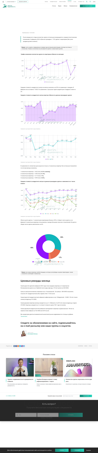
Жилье (65, 6)
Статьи (54, 6)
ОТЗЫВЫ (81, 1)
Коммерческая (73, 6)
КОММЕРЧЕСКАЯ (53, 1)
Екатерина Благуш (32, 334)
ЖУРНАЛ (69, 1)
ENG (94, 1)
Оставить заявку (87, 6)
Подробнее (88, 450)
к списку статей (11, 395)
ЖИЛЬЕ (46, 1)
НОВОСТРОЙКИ (62, 1)
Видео (59, 6)
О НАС (75, 1)
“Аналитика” (24, 316)
